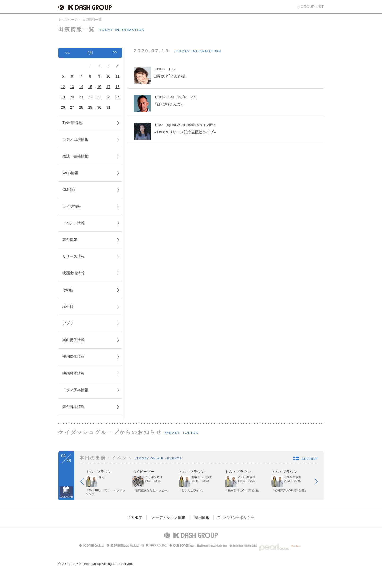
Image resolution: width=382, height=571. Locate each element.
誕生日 (67, 306)
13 (72, 87)
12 (63, 87)
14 (81, 87)
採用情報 (201, 517)
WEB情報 (70, 173)
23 (99, 97)
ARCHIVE (309, 459)
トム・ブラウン (99, 471)
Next (319, 482)
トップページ (67, 19)
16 (99, 87)
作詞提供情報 (73, 356)
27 (72, 107)
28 (81, 107)
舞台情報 (69, 240)
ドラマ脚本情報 (75, 390)
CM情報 (69, 189)
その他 (67, 290)
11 (117, 76)
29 (90, 107)
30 (99, 107)
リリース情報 (73, 256)
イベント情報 (73, 223)
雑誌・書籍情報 (75, 156)
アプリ (67, 323)
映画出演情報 (73, 273)
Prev (84, 482)
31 (108, 107)
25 (117, 97)
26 (63, 107)
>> (115, 52)
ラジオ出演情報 (75, 139)
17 (108, 87)
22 (90, 97)
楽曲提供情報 (73, 340)
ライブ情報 (71, 206)
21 (81, 97)
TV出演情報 (72, 123)
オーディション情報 (168, 517)
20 (72, 97)
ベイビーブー (143, 471)
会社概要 (135, 517)
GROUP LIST (312, 7)
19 (63, 97)
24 (108, 97)
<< (67, 53)
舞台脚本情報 (73, 407)
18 (117, 87)
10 (108, 76)
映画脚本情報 (73, 373)
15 (90, 87)
